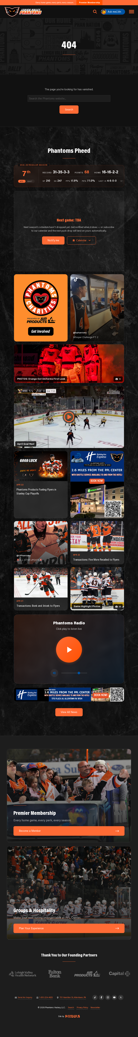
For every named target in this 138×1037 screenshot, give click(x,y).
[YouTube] (114, 997)
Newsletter (95, 1008)
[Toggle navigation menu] (131, 11)
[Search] (69, 98)
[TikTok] (95, 997)
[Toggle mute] (54, 673)
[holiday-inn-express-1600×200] (69, 694)
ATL (22, 181)
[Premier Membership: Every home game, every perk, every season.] (69, 795)
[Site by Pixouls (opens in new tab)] (72, 1016)
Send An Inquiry (25, 997)
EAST (30, 181)
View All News (69, 712)
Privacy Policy (82, 1008)
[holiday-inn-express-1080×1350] (97, 484)
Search (71, 1008)
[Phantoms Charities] (41, 307)
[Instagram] (108, 997)
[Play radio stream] (69, 650)
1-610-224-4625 (46, 997)
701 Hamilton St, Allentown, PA (73, 997)
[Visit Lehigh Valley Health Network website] (26, 974)
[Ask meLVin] (113, 12)
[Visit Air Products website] (90, 974)
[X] (120, 997)
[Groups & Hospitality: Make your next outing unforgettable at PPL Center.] (69, 893)
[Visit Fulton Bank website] (58, 974)
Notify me (53, 240)
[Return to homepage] (23, 11)
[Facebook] (101, 997)
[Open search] (95, 11)
